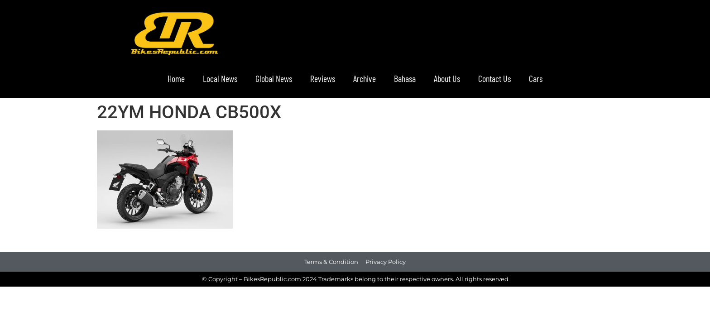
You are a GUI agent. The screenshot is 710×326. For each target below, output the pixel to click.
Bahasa (405, 78)
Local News (220, 78)
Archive (364, 78)
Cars (535, 78)
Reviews (322, 78)
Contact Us (494, 78)
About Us (447, 78)
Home (176, 78)
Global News (273, 78)
